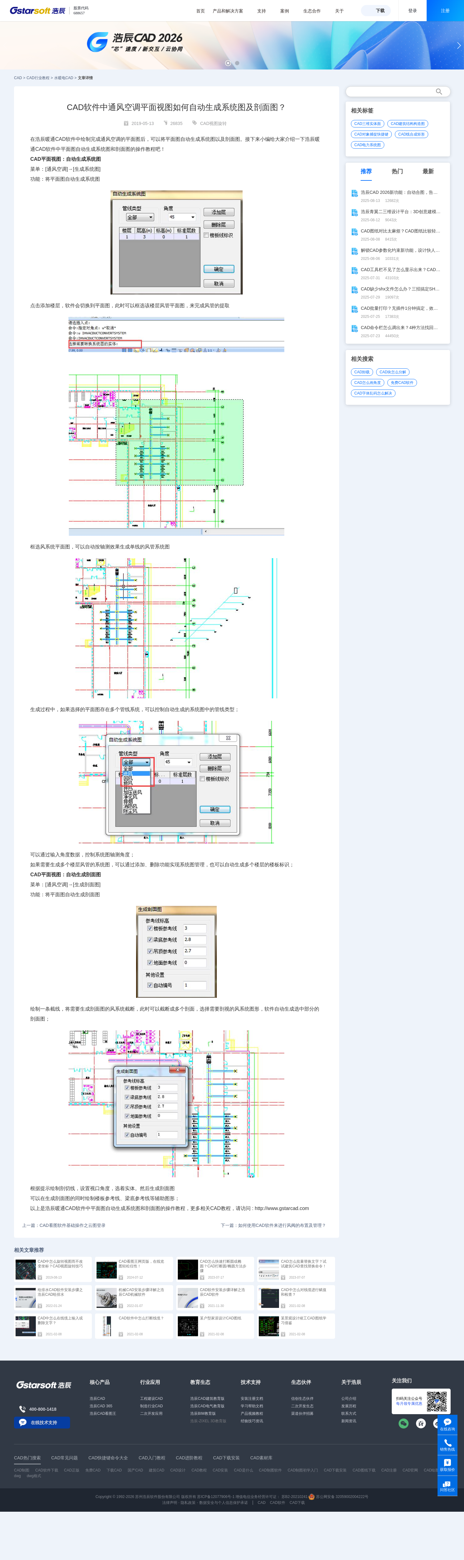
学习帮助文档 (252, 1406)
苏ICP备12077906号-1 (215, 1497)
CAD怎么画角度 (367, 382)
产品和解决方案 (231, 10)
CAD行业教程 (37, 78)
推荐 (366, 171)
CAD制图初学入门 (303, 1470)
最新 (428, 171)
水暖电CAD (63, 78)
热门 (397, 171)
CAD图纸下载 (364, 1470)
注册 (445, 10)
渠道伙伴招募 (302, 1413)
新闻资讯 (348, 1421)
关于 (342, 10)
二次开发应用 (151, 1413)
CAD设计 (178, 1470)
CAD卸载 (362, 372)
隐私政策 (188, 1502)
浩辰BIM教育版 (202, 1413)
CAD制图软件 (270, 1470)
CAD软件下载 (46, 1470)
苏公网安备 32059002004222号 (338, 1497)
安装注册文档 (252, 1398)
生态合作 (315, 10)
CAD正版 (71, 1470)
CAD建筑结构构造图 (408, 124)
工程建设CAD (151, 1398)
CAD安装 (220, 1470)
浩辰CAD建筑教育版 (207, 1398)
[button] (228, 63)
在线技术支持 (44, 1422)
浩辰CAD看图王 (103, 1413)
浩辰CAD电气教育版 (207, 1406)
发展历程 (348, 1406)
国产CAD (135, 1470)
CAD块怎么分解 (393, 372)
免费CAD (93, 1470)
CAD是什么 (243, 1470)
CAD (18, 78)
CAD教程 (220, 1208)
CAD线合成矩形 (411, 134)
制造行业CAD (151, 1406)
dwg (17, 1476)
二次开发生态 (302, 1406)
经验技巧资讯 (252, 1421)
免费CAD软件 (402, 382)
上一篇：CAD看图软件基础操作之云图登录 (64, 1225)
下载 (380, 10)
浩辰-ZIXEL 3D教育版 (208, 1421)
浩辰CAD (97, 1398)
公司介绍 (348, 1398)
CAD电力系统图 (367, 145)
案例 (288, 10)
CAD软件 (45, 149)
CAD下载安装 (335, 1470)
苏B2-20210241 (295, 1497)
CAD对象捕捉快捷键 (371, 134)
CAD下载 (297, 1502)
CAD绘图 (431, 1470)
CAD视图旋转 (213, 123)
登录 (412, 10)
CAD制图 (21, 1470)
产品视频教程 (252, 1413)
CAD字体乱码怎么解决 (373, 393)
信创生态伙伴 (302, 1398)
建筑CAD (156, 1470)
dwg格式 (34, 1476)
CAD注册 (389, 1470)
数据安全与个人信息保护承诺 (223, 1502)
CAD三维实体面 (367, 124)
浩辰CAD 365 (101, 1406)
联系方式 (348, 1413)
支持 (264, 10)
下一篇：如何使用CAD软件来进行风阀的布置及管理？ (273, 1225)
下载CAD (114, 1470)
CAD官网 (410, 1470)
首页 (200, 10)
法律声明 (169, 1502)
